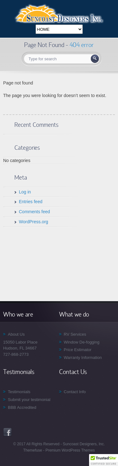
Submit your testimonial (29, 399)
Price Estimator (78, 349)
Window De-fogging (81, 342)
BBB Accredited (22, 407)
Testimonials (19, 391)
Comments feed (34, 211)
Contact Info (75, 391)
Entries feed (30, 201)
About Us (16, 334)
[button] (103, 460)
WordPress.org (33, 221)
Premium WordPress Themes (69, 450)
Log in (25, 191)
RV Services (75, 334)
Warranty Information (83, 357)
